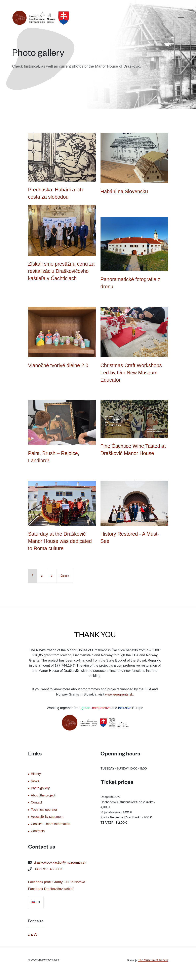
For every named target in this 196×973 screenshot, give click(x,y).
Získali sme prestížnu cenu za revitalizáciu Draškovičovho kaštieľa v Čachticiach (61, 271)
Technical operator (44, 809)
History (36, 774)
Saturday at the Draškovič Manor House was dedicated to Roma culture (60, 541)
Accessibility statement (47, 816)
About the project (43, 795)
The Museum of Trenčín (153, 960)
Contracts (38, 831)
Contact (36, 802)
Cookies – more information (50, 824)
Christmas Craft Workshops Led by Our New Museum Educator (131, 373)
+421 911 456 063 (48, 869)
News (35, 781)
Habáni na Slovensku (124, 191)
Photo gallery (40, 788)
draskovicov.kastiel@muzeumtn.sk (60, 862)
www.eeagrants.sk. (119, 694)
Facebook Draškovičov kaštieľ (51, 889)
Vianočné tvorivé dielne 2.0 (58, 365)
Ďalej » (65, 575)
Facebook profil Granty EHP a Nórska (56, 882)
